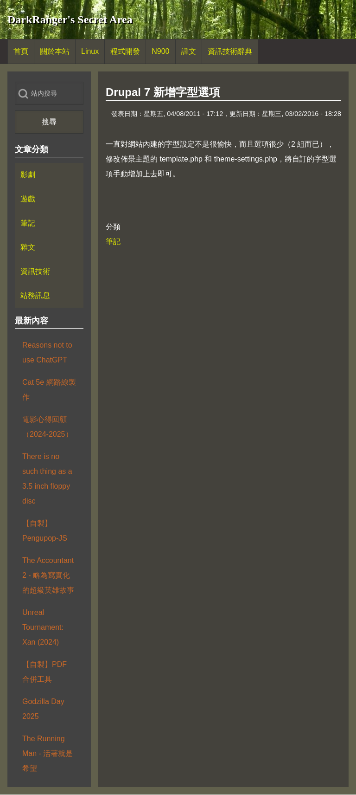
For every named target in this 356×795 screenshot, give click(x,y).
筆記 (113, 242)
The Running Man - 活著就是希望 (47, 753)
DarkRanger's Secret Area (70, 19)
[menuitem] (21, 51)
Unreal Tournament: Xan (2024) (43, 627)
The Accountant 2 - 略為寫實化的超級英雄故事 (48, 575)
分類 (113, 227)
